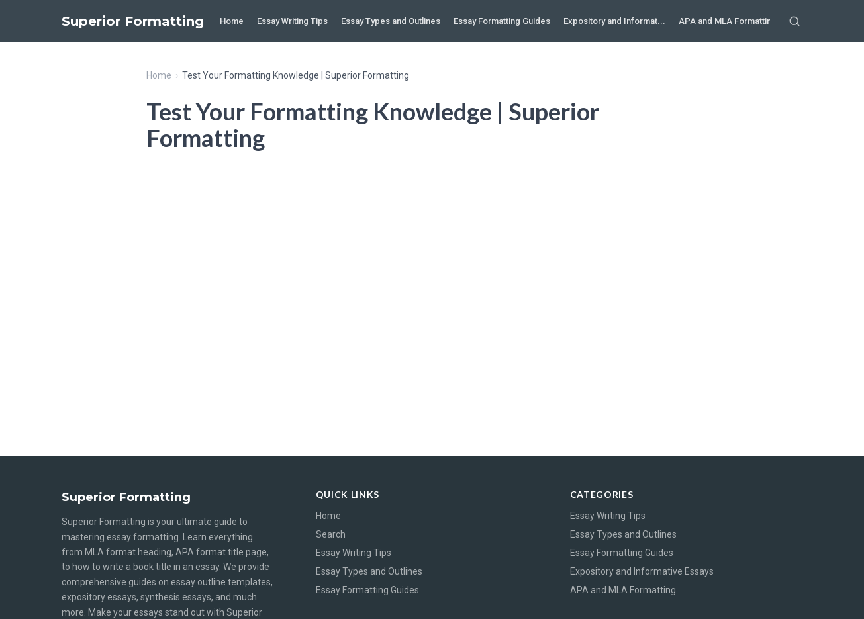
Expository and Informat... (614, 21)
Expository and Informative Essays (642, 571)
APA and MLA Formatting (728, 21)
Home (232, 21)
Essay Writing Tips (292, 21)
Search (331, 534)
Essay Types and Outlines (390, 21)
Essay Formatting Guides (502, 21)
